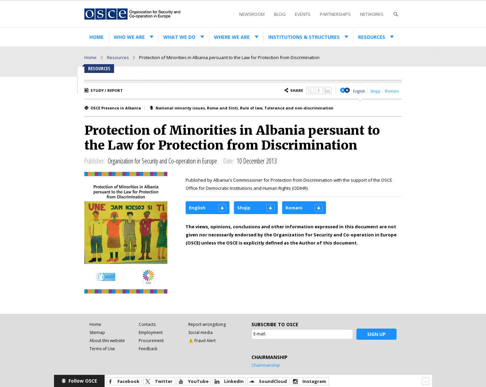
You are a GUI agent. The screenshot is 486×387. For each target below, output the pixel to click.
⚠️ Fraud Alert (202, 340)
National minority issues (180, 107)
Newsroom (252, 14)
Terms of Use (102, 349)
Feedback (148, 349)
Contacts (147, 324)
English (359, 91)
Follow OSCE (83, 381)
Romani (392, 91)
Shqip (375, 91)
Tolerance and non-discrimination (298, 107)
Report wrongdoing (207, 324)
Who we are (129, 37)
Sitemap (97, 332)
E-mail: (259, 334)
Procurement (151, 340)
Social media (200, 332)
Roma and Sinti (222, 107)
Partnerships (335, 14)
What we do (179, 37)
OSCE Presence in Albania (115, 107)
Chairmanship (265, 365)
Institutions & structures (304, 37)
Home (96, 37)
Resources (371, 37)
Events (302, 14)
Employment (151, 332)
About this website (107, 340)
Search (395, 14)
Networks (371, 14)
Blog (280, 14)
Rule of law (251, 107)
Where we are (232, 37)
